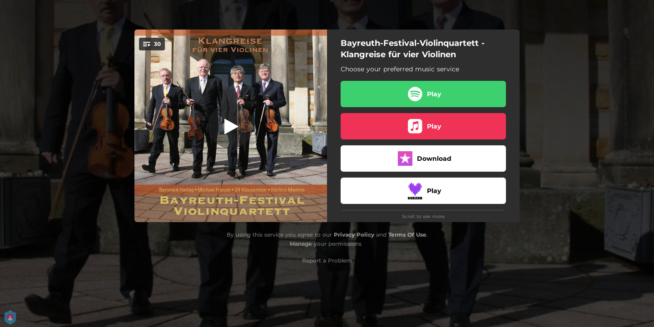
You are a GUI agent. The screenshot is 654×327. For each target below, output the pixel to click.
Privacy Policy (354, 234)
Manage (301, 243)
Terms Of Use (407, 234)
